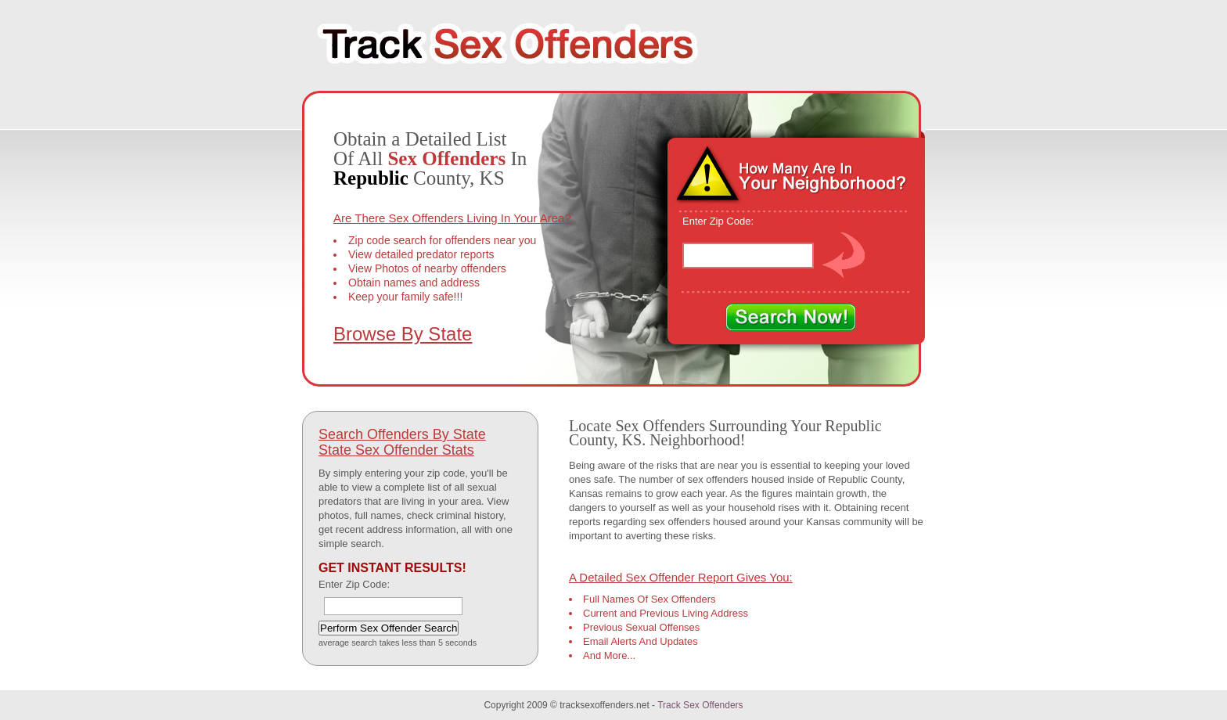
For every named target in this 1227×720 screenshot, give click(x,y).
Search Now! (790, 318)
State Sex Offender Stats (396, 450)
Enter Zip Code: (718, 221)
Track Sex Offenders (700, 705)
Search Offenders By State (402, 434)
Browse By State (402, 333)
